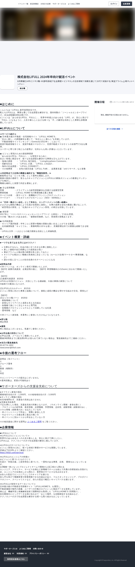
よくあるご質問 (74, 4)
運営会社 (9, 553)
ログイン (114, 4)
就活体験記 (34, 4)
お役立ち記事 (46, 4)
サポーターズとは (59, 4)
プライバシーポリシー (39, 553)
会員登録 (126, 4)
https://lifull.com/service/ (12, 453)
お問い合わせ (38, 548)
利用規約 (22, 553)
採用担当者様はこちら (16, 559)
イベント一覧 (23, 4)
